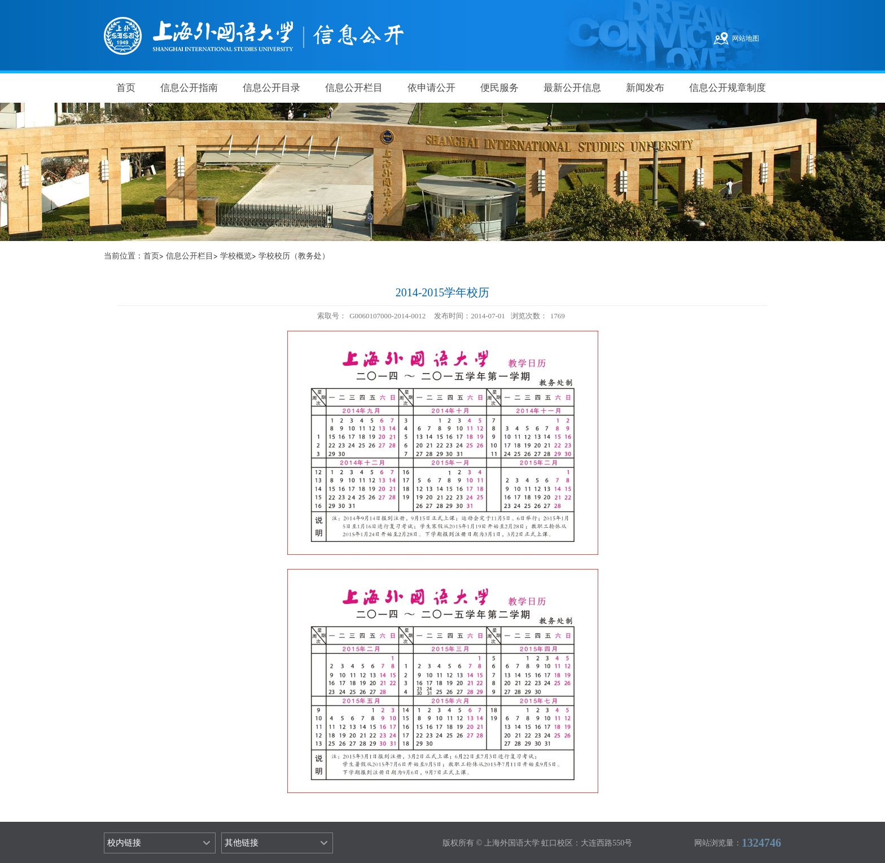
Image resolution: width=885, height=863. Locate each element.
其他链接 (242, 842)
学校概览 (236, 256)
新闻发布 (645, 87)
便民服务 (499, 87)
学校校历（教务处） (294, 256)
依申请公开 (431, 87)
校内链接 (124, 842)
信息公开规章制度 (727, 87)
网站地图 (745, 38)
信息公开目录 (271, 87)
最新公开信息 (572, 87)
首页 (125, 87)
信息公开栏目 (354, 87)
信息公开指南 (189, 87)
